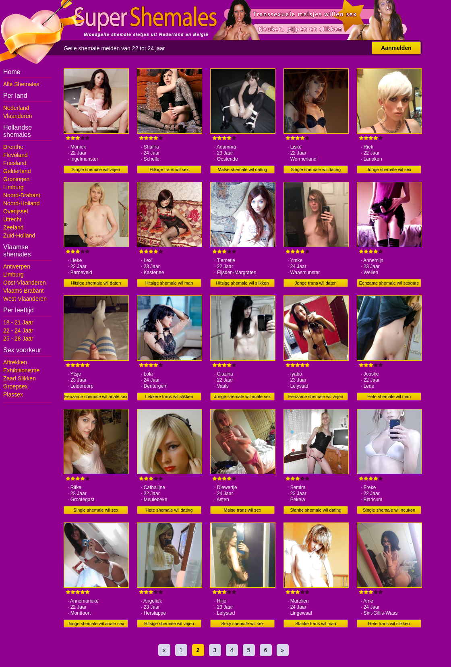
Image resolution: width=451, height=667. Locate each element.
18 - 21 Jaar (18, 322)
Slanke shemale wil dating (315, 510)
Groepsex (15, 386)
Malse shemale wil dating (242, 169)
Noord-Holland (21, 203)
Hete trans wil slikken (389, 623)
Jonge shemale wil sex (389, 169)
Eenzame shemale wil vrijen (315, 396)
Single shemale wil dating (316, 169)
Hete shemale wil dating (169, 510)
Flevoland (15, 155)
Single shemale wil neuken (389, 510)
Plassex (13, 394)
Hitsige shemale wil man (169, 283)
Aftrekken (15, 362)
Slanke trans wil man (315, 623)
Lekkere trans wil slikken (169, 396)
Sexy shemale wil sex (242, 623)
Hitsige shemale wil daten (96, 283)
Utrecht (12, 219)
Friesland (15, 163)
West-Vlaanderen (25, 298)
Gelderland (17, 171)
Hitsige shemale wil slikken (242, 283)
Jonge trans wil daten (316, 283)
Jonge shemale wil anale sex (242, 396)
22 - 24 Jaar (18, 330)
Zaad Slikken (19, 378)
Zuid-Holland (19, 235)
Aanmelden (396, 48)
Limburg (13, 187)
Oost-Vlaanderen (24, 282)
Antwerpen (16, 266)
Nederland (16, 108)
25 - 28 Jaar (18, 338)
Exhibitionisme (21, 370)
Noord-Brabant (21, 195)
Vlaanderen (17, 116)
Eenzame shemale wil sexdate (389, 283)
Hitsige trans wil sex (168, 169)
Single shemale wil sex (95, 510)
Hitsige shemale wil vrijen (169, 623)
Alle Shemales (21, 84)
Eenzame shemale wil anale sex (95, 396)
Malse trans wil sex (242, 510)
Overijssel (15, 211)
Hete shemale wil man (389, 396)
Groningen (16, 179)
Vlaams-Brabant (23, 290)
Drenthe (13, 147)
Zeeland (13, 227)
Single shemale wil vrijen (96, 169)
